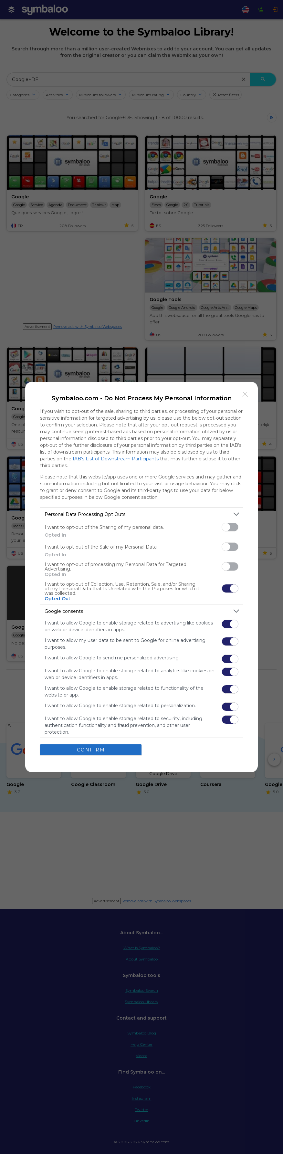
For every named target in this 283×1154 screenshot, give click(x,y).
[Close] (245, 394)
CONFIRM (91, 750)
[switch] (230, 527)
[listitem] (141, 514)
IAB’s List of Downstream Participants (116, 459)
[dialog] (141, 577)
